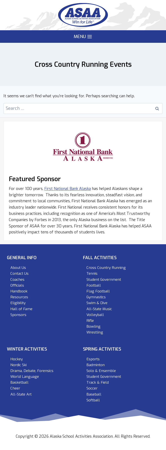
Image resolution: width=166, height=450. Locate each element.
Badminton (95, 364)
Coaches (17, 279)
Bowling (93, 326)
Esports (93, 359)
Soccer (91, 388)
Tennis (91, 273)
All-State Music (99, 308)
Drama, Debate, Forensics (31, 370)
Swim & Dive (96, 302)
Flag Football (98, 291)
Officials (17, 285)
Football (93, 285)
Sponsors (18, 314)
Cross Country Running (106, 267)
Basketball (19, 382)
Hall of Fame (21, 308)
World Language (24, 376)
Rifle (90, 320)
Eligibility (18, 302)
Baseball (93, 394)
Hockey (16, 359)
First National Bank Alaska (67, 188)
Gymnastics (96, 297)
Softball (93, 400)
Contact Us (19, 273)
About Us (18, 267)
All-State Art (21, 394)
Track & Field (97, 382)
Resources (19, 297)
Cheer (15, 388)
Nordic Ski (18, 364)
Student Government (103, 279)
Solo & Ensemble (101, 370)
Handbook (18, 291)
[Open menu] (83, 36)
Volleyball (95, 314)
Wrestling (94, 332)
